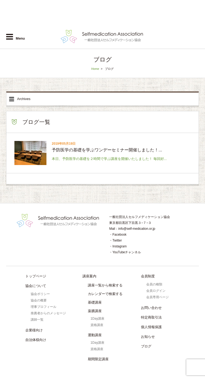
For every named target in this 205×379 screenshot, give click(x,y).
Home (95, 68)
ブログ (146, 346)
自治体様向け (160, 21)
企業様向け (133, 21)
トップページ (35, 276)
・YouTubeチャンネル (125, 252)
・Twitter (115, 240)
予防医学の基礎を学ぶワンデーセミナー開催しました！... (107, 150)
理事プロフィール (43, 307)
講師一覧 (37, 319)
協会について (35, 286)
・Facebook (118, 234)
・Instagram (118, 246)
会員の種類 (154, 284)
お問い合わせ (151, 308)
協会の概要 (39, 300)
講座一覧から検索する (105, 285)
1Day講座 (97, 318)
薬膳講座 (95, 311)
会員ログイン (189, 21)
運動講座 (95, 335)
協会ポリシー (40, 294)
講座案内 (89, 276)
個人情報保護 (151, 327)
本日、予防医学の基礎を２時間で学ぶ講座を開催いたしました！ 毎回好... (109, 159)
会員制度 (148, 276)
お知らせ (148, 337)
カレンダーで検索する (105, 294)
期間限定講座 (98, 359)
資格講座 (96, 325)
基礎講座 (95, 302)
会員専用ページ (157, 297)
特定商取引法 (151, 317)
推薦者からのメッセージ (48, 313)
